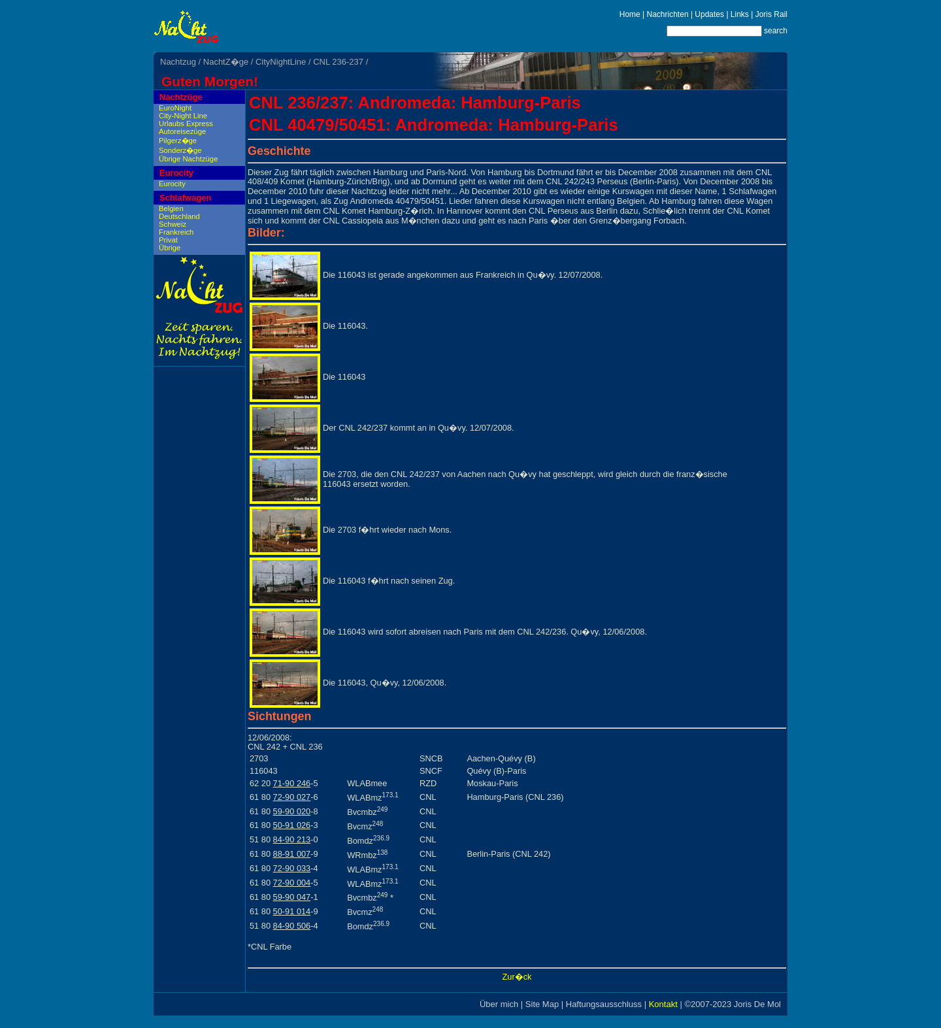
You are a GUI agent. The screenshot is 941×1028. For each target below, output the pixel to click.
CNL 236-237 (338, 62)
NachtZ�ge (225, 62)
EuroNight (175, 108)
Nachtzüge (181, 97)
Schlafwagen (185, 198)
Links (740, 14)
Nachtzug (178, 62)
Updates (709, 14)
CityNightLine (281, 62)
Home (629, 14)
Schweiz (172, 224)
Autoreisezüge (182, 131)
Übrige (169, 248)
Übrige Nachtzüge (188, 159)
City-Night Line (183, 116)
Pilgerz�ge (178, 140)
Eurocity (176, 173)
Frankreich (176, 232)
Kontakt (663, 1004)
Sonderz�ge (180, 150)
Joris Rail (771, 14)
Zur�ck (517, 977)
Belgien (171, 208)
